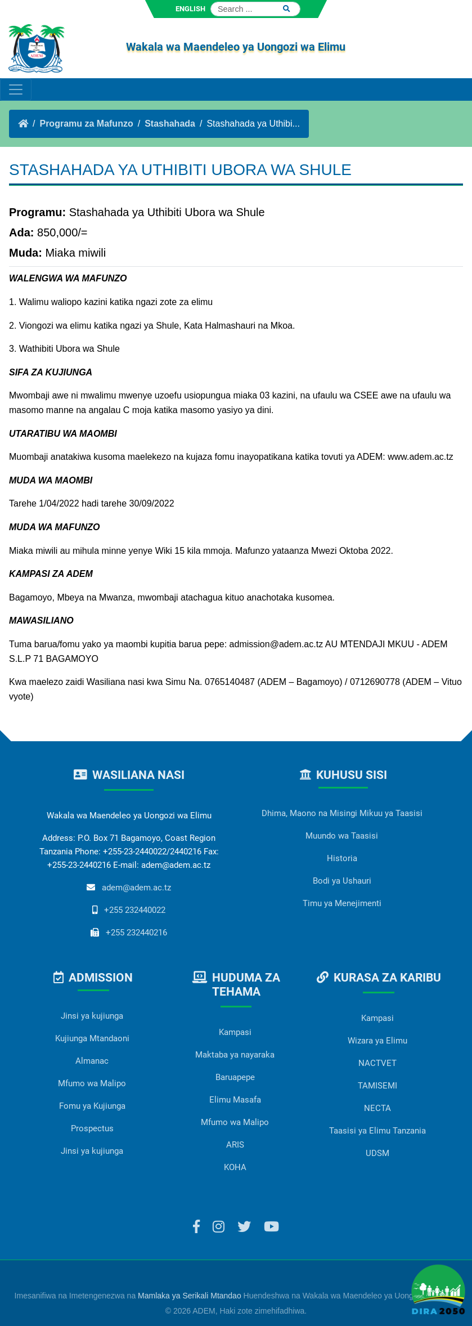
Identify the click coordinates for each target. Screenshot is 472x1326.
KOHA (235, 1167)
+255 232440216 (136, 933)
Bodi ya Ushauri (342, 881)
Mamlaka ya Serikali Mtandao (189, 1295)
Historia (342, 858)
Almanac (92, 1061)
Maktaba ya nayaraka (235, 1055)
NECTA (377, 1108)
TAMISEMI (377, 1086)
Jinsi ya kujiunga (92, 1016)
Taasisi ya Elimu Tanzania (377, 1131)
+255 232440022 (134, 910)
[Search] (255, 9)
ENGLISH (190, 9)
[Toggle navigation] (16, 89)
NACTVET (377, 1063)
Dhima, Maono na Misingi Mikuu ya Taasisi (342, 813)
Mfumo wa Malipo (92, 1083)
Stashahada (170, 123)
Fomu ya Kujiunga (92, 1106)
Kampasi (235, 1032)
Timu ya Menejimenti (342, 903)
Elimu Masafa (235, 1100)
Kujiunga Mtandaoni (92, 1038)
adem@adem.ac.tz (136, 887)
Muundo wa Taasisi (341, 836)
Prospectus (92, 1128)
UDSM (377, 1153)
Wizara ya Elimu (377, 1041)
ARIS (235, 1145)
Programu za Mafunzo (86, 123)
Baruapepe (235, 1077)
